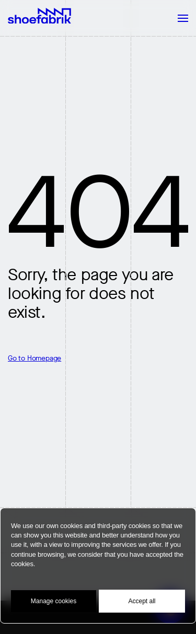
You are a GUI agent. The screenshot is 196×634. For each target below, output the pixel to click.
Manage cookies (53, 601)
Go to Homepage (34, 358)
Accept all (141, 601)
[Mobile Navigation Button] (177, 18)
